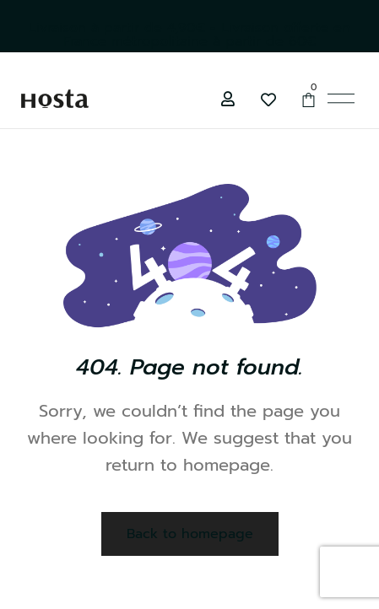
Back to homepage (190, 534)
